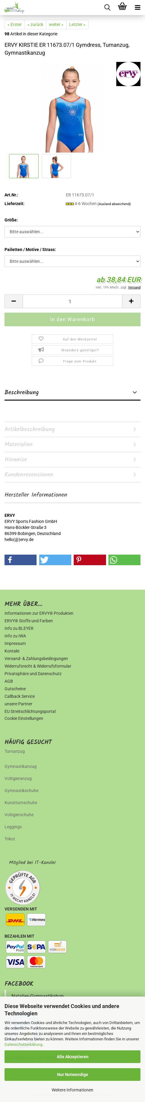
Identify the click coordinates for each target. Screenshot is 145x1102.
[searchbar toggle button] (107, 7)
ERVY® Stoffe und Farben (29, 620)
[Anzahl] (72, 301)
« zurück (35, 24)
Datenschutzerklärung (23, 1044)
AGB (9, 681)
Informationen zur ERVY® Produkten (39, 613)
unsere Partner (18, 703)
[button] (14, 301)
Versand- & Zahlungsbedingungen (36, 658)
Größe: (11, 220)
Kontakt (12, 651)
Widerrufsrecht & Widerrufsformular (38, 666)
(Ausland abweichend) (114, 204)
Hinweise (16, 460)
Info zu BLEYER (19, 628)
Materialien (19, 445)
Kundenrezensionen (29, 475)
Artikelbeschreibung (30, 429)
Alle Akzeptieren (73, 1056)
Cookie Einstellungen (24, 718)
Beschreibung (22, 393)
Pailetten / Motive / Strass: (30, 249)
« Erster (15, 24)
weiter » (56, 24)
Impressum (15, 643)
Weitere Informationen (72, 1090)
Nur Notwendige (72, 1074)
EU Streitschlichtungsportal (30, 711)
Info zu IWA (15, 635)
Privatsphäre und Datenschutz (33, 673)
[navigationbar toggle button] (137, 7)
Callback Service (20, 696)
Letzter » (77, 24)
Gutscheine (15, 688)
